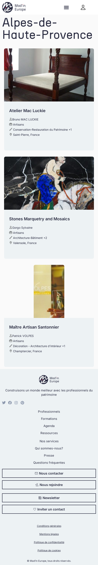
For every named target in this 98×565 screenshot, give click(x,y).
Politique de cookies (49, 550)
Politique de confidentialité (49, 542)
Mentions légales (49, 534)
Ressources (49, 433)
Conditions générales (49, 525)
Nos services (49, 441)
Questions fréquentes (49, 463)
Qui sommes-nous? (49, 448)
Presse (49, 455)
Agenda (49, 426)
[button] (66, 7)
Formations (49, 419)
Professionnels (49, 411)
